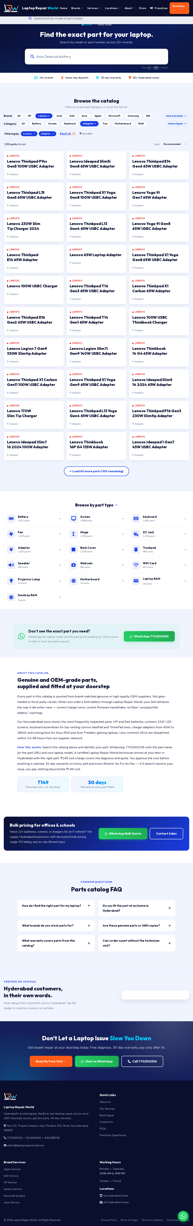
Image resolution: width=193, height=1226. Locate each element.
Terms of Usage (129, 1220)
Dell (72, 115)
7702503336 (14, 1138)
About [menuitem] (130, 8)
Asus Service (11, 1202)
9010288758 (52, 1138)
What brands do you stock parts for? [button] (56, 925)
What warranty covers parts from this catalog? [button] (56, 943)
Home (87, 24)
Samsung (133, 115)
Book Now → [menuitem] (179, 8)
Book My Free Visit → (51, 1061)
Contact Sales (166, 833)
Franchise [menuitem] (158, 8)
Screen (52, 123)
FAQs (103, 1128)
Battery (36, 123)
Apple (97, 115)
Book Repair (107, 1115)
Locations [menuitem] (112, 8)
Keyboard (70, 123)
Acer (59, 115)
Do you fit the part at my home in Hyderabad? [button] (137, 908)
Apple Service (12, 1169)
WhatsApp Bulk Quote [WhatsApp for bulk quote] (123, 833)
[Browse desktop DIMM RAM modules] (34, 597)
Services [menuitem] (94, 8)
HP (29, 115)
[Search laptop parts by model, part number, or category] (93, 56)
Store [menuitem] (142, 8)
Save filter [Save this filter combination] (86, 133)
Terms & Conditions (152, 1220)
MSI (148, 115)
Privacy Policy (109, 1220)
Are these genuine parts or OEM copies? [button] (137, 925)
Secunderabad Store (114, 1195)
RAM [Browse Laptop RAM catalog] (141, 123)
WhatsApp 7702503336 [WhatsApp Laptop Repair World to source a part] (149, 636)
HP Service (10, 1182)
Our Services (107, 1109)
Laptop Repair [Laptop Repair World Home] (31, 8)
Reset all (68, 133)
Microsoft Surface (14, 1196)
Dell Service (11, 1176)
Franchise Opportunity (113, 1135)
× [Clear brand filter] (34, 133)
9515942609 (33, 1138)
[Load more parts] (96, 471)
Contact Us (106, 1122)
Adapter (89, 123)
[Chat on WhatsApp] (183, 1216)
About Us (105, 1102)
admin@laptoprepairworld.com (25, 1145)
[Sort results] (174, 144)
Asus (84, 115)
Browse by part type (96, 504)
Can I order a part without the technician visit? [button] (137, 943)
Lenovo (44, 115)
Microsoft (114, 115)
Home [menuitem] (63, 8)
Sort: (157, 144)
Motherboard (123, 123)
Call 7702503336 (142, 1061)
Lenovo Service (13, 1189)
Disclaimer (173, 1220)
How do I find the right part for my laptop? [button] (56, 906)
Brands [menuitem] (77, 8)
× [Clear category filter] (53, 133)
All (19, 115)
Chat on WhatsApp (97, 1061)
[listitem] (34, 165)
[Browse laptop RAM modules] (159, 581)
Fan (105, 123)
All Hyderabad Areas (114, 1202)
